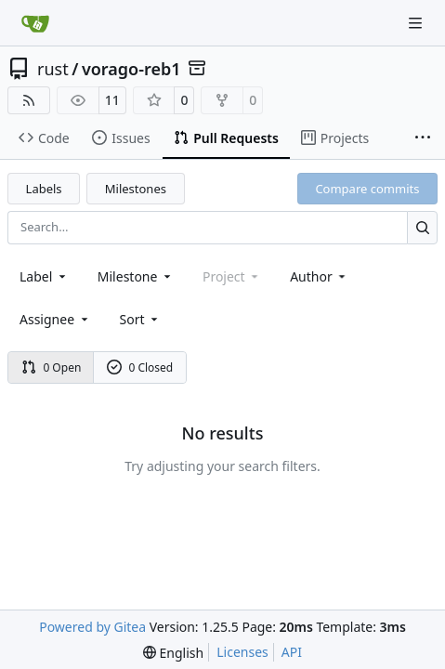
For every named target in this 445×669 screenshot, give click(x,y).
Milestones (135, 188)
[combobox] (44, 276)
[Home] (35, 23)
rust (53, 68)
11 (112, 100)
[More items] (423, 138)
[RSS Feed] (28, 100)
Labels (44, 188)
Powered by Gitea (92, 627)
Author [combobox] (319, 276)
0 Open (51, 367)
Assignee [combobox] (55, 319)
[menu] (141, 319)
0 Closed (140, 367)
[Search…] (422, 227)
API (291, 652)
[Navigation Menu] (417, 22)
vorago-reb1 (131, 68)
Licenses (242, 652)
